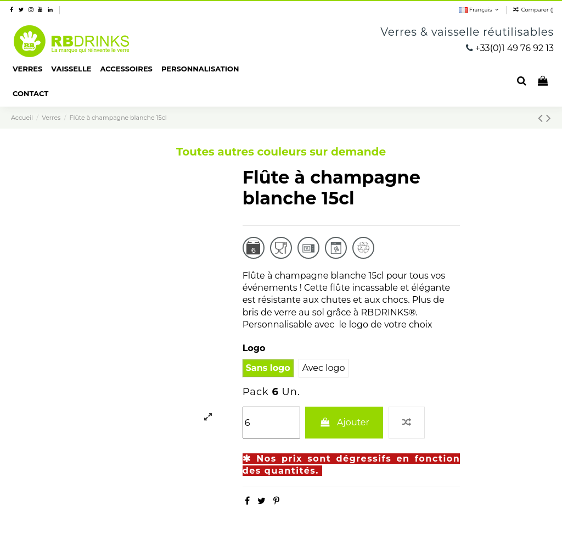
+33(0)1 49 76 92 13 (514, 48)
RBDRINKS (71, 41)
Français (480, 9)
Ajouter (344, 422)
